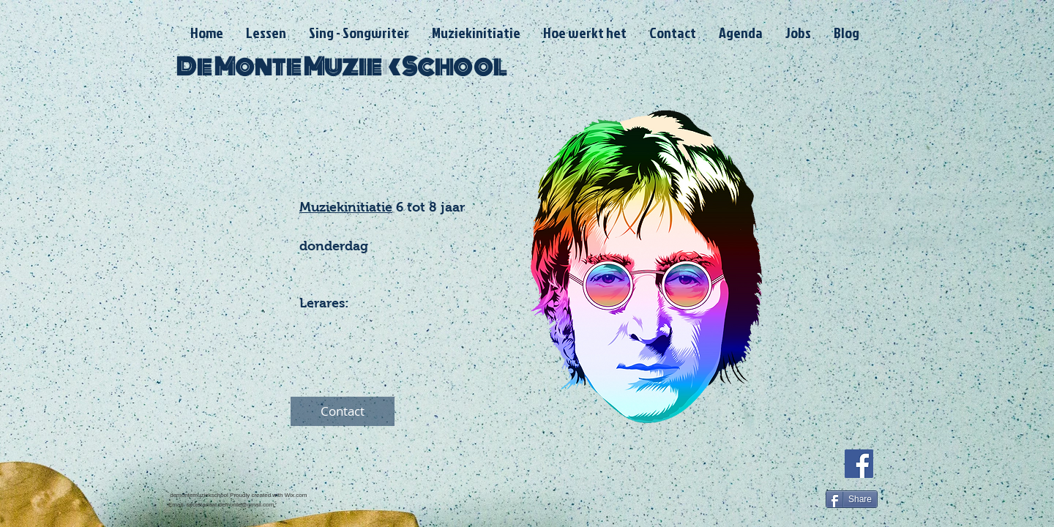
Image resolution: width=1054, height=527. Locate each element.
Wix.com (296, 495)
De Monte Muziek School (341, 66)
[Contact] (343, 411)
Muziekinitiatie (345, 207)
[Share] (852, 499)
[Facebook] (859, 463)
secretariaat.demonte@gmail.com (230, 504)
